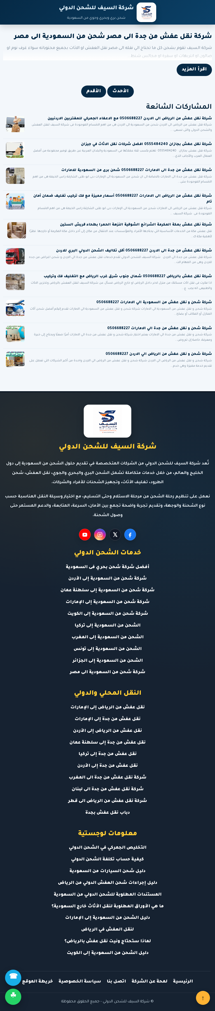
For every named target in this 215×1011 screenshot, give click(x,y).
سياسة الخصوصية (80, 981)
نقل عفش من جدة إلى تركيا (107, 754)
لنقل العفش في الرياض (107, 929)
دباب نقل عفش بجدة (107, 813)
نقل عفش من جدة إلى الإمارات (107, 719)
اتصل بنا (116, 981)
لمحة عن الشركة (149, 981)
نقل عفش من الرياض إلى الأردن (107, 731)
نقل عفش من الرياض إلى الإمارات (107, 707)
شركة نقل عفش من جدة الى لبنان (108, 789)
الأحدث (120, 91)
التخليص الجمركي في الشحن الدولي (107, 848)
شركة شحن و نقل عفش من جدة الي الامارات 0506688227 (159, 329)
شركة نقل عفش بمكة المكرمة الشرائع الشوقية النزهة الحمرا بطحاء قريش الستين (136, 225)
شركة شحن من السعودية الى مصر (107, 672)
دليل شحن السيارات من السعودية (107, 871)
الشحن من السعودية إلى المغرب (107, 637)
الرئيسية (183, 981)
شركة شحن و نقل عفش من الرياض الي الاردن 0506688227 (159, 354)
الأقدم (93, 91)
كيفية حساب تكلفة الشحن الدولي (107, 859)
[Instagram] (100, 534)
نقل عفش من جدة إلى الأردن (107, 766)
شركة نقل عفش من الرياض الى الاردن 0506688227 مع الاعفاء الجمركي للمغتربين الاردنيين (130, 119)
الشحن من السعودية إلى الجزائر (108, 661)
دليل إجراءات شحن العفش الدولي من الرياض (107, 883)
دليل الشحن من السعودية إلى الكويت (108, 953)
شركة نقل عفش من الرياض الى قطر (107, 801)
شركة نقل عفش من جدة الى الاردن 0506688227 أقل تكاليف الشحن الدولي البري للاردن (134, 251)
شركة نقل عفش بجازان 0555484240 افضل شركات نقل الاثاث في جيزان (146, 144)
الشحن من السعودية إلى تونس (108, 649)
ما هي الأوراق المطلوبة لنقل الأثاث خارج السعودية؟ (108, 906)
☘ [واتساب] (13, 996)
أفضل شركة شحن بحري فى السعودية (107, 567)
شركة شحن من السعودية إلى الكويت (107, 614)
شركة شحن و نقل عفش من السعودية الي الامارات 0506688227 (154, 303)
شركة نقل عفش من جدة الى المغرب (107, 777)
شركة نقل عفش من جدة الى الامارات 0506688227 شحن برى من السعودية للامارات (136, 170)
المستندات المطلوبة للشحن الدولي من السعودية (108, 895)
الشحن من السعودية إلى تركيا (107, 625)
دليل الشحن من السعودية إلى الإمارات (107, 918)
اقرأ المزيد (194, 69)
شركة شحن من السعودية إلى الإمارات (107, 602)
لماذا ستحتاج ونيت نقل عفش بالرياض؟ (107, 941)
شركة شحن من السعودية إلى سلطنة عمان (107, 590)
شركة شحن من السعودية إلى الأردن (107, 578)
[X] (115, 534)
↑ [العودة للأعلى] (203, 997)
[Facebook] (130, 534)
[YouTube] (85, 534)
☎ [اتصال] (13, 977)
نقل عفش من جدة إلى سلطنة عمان (107, 743)
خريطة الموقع (37, 981)
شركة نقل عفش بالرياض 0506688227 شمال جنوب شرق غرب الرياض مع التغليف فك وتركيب (128, 277)
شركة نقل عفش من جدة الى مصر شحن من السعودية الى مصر (113, 37)
